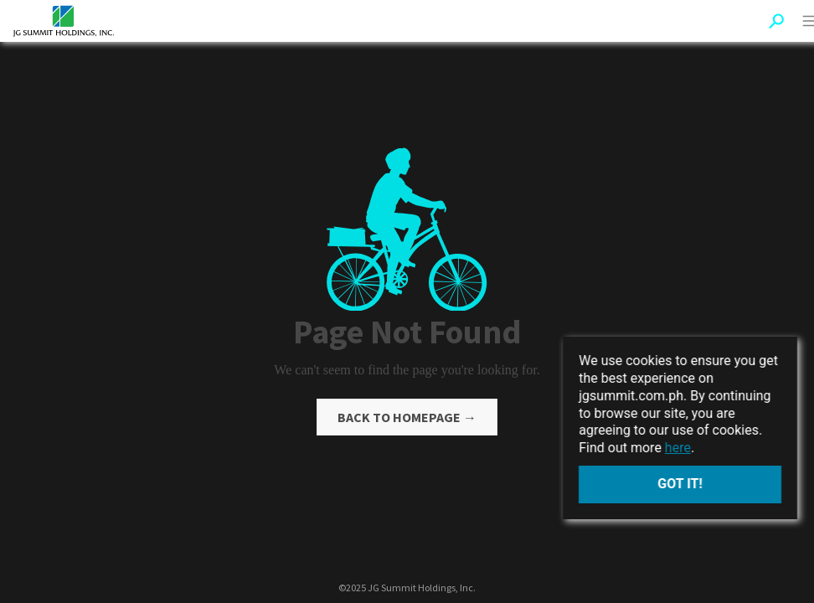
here (678, 448)
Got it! (680, 484)
